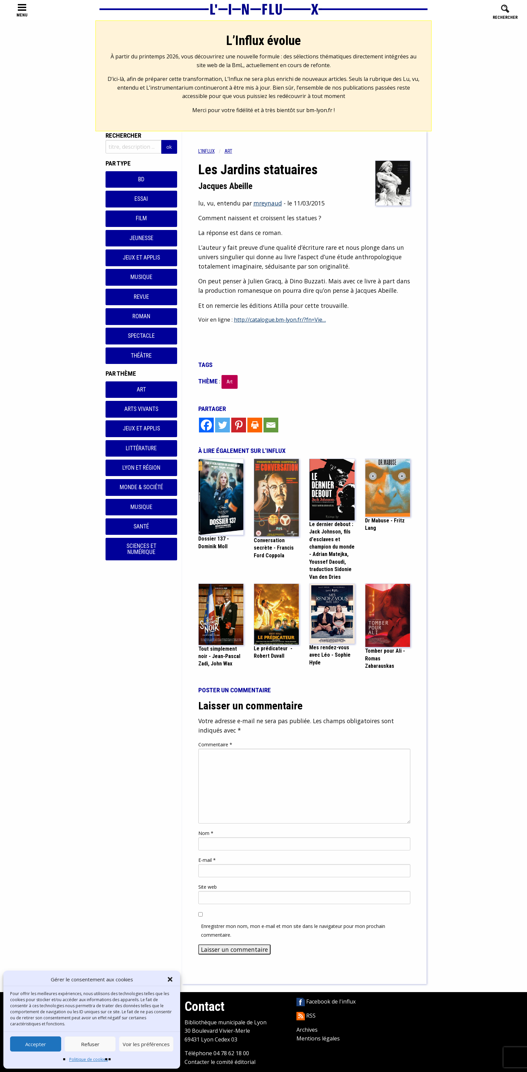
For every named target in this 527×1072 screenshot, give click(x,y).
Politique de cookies (88, 1059)
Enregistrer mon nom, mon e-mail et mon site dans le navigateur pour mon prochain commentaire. (293, 930)
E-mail (207, 860)
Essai (141, 198)
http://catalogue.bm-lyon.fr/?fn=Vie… (280, 319)
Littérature (141, 448)
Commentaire (215, 744)
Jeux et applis (141, 257)
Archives (307, 1029)
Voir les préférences (146, 1044)
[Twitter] (222, 425)
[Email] (271, 425)
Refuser (90, 1044)
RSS (306, 1015)
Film (141, 218)
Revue (141, 296)
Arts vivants (141, 409)
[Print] (254, 425)
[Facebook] (206, 425)
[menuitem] (211, 151)
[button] (170, 979)
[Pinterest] (238, 425)
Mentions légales (318, 1038)
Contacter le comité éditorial (220, 1062)
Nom (205, 833)
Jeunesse (141, 238)
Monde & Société (141, 487)
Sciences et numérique (141, 549)
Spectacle (141, 335)
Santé (141, 526)
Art (141, 389)
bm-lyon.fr (319, 110)
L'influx (206, 151)
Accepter (35, 1044)
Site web (207, 887)
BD (141, 179)
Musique (141, 277)
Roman (141, 316)
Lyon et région (141, 467)
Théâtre (141, 355)
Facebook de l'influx (326, 1001)
